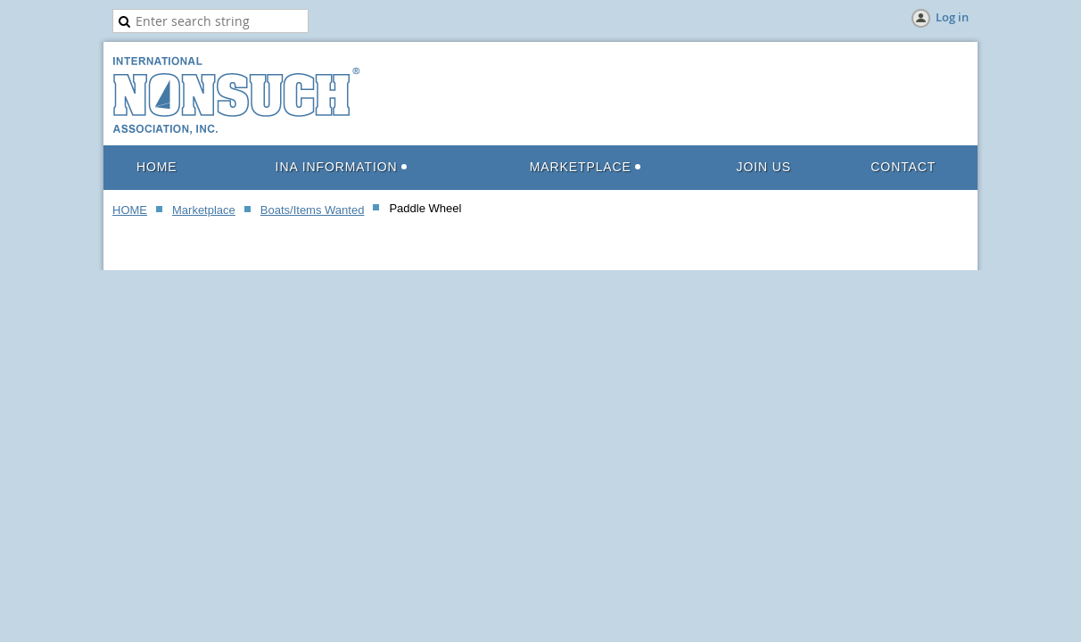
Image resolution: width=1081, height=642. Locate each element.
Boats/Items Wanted (312, 210)
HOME (129, 210)
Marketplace (203, 210)
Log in (952, 17)
